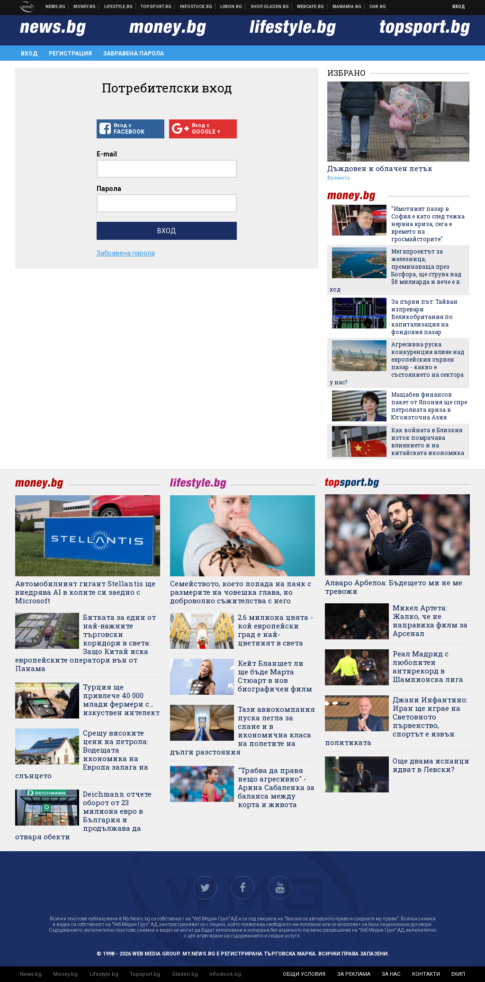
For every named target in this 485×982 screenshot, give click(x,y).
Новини (56, 6)
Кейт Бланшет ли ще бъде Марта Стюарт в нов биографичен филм (275, 676)
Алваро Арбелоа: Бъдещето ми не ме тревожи (393, 587)
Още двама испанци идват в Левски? (431, 764)
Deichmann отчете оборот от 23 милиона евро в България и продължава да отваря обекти (83, 815)
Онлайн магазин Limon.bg (231, 6)
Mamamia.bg (347, 6)
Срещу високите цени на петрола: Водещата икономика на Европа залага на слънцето (81, 754)
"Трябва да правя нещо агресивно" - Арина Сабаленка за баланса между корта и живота (276, 787)
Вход (458, 6)
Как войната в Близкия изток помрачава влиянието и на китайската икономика (427, 441)
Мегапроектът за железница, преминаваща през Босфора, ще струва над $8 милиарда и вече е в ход (395, 270)
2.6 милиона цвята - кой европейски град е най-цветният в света (275, 630)
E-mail (107, 154)
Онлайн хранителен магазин (270, 6)
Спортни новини (156, 6)
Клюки (118, 6)
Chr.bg (378, 6)
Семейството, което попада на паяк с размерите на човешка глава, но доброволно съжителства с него (240, 592)
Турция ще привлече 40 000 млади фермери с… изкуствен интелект (121, 699)
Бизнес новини (85, 6)
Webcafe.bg (310, 6)
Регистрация (70, 53)
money (357, 196)
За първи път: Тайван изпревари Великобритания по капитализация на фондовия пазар (424, 317)
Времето (338, 178)
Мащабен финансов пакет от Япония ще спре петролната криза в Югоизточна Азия (429, 406)
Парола (109, 188)
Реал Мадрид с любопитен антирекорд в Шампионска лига (428, 666)
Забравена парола (133, 53)
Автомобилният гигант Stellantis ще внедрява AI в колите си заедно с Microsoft (85, 592)
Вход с (130, 129)
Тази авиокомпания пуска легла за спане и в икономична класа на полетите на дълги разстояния (242, 730)
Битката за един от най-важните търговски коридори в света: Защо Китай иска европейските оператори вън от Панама (85, 643)
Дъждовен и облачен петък (379, 168)
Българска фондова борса (196, 6)
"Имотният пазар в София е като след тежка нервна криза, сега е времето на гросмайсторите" (428, 224)
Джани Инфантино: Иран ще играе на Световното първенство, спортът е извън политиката (396, 720)
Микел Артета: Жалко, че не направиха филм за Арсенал (430, 620)
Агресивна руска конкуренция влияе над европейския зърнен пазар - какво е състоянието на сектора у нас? (397, 363)
